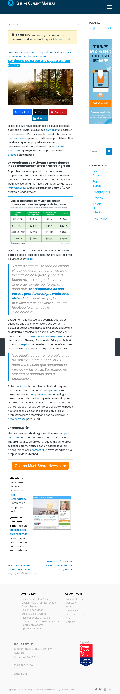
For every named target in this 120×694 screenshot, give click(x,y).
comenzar (38, 450)
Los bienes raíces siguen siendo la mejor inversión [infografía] (59, 565)
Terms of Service (68, 689)
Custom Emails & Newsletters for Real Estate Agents (40, 623)
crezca (12, 155)
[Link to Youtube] (105, 689)
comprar (51, 130)
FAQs (69, 606)
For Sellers (96, 184)
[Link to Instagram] (100, 689)
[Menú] (108, 7)
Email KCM (20, 674)
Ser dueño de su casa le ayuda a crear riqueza (39, 62)
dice (29, 259)
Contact (70, 618)
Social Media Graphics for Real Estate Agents (39, 604)
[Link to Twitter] (95, 689)
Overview (28, 594)
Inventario (96, 218)
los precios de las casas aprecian (43, 336)
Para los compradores (22, 52)
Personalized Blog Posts (35, 599)
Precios (96, 198)
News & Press (73, 610)
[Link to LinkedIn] (110, 689)
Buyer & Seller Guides (34, 613)
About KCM (73, 594)
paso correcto (17, 419)
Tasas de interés (96, 208)
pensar (53, 390)
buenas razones (17, 138)
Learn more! (62, 39)
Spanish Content (31, 628)
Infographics (96, 192)
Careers (70, 622)
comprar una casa (41, 394)
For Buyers (96, 173)
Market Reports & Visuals (36, 617)
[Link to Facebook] (91, 689)
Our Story (71, 602)
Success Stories (75, 599)
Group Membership (77, 614)
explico (25, 344)
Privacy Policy (54, 689)
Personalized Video (32, 609)
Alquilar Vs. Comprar (35, 56)
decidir (23, 386)
